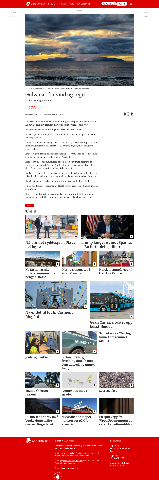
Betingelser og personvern (67, 468)
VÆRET (72, 4)
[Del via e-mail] (131, 114)
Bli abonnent (109, 4)
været (30, 205)
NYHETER (52, 4)
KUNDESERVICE (83, 4)
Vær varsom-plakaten (72, 460)
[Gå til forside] (35, 4)
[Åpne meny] (131, 4)
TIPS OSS (62, 4)
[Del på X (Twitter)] (128, 114)
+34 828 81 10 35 (117, 458)
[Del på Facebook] (124, 114)
